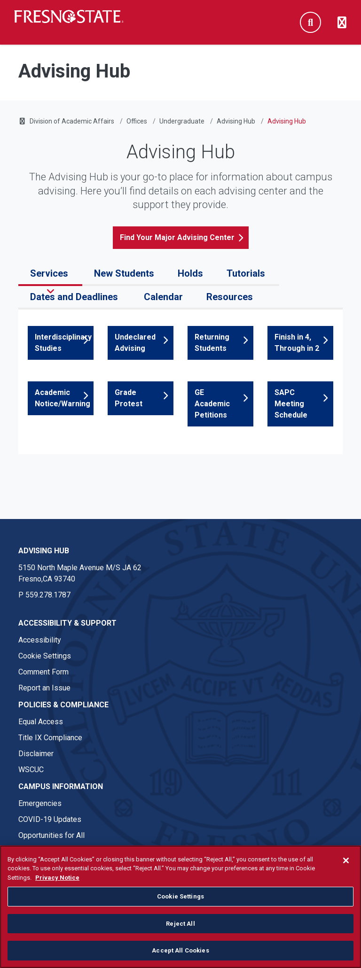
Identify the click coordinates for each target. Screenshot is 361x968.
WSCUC (31, 769)
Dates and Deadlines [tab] (75, 296)
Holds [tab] (190, 273)
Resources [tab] (230, 296)
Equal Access (40, 721)
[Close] (346, 860)
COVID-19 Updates (49, 819)
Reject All (180, 923)
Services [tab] (50, 273)
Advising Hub (236, 121)
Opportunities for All (51, 835)
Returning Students (212, 343)
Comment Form (43, 671)
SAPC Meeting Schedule (291, 403)
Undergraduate (181, 121)
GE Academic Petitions (212, 403)
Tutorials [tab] (247, 273)
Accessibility (39, 639)
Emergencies (40, 803)
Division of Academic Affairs (72, 121)
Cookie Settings (44, 655)
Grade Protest (128, 398)
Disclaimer (36, 753)
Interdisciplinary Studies (63, 343)
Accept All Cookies (180, 950)
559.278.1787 (48, 594)
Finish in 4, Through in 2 (297, 343)
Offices (136, 121)
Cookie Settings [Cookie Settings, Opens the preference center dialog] (180, 896)
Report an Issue (44, 687)
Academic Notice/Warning (62, 398)
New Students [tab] (124, 273)
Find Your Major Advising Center (177, 237)
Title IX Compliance (50, 737)
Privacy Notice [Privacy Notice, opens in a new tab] (57, 877)
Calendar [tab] (163, 296)
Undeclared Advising (135, 343)
